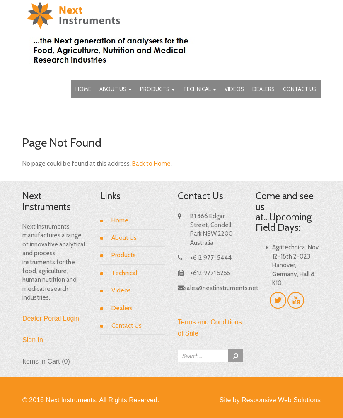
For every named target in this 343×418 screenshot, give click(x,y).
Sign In (32, 339)
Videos (234, 89)
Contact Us (299, 89)
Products (157, 89)
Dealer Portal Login (50, 318)
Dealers (263, 89)
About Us (115, 89)
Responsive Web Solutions (281, 400)
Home (83, 89)
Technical (199, 89)
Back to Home (151, 163)
